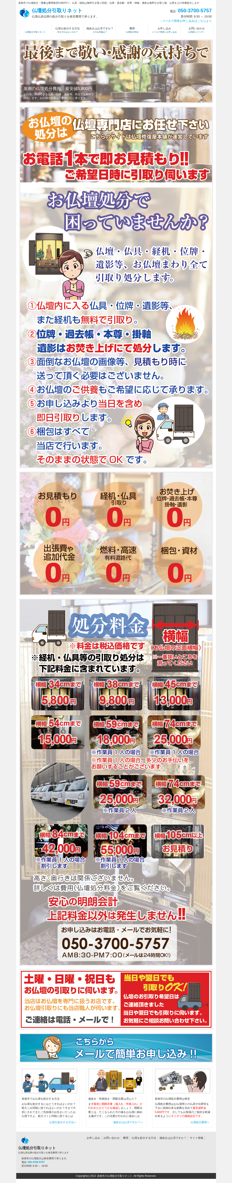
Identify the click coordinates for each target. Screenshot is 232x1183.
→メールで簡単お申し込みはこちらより (185, 21)
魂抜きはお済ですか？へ (128, 1122)
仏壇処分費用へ (200, 1122)
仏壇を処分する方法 (144, 1137)
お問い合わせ (111, 1137)
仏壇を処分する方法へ (62, 1122)
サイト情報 (196, 1137)
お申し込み (93, 1137)
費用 (125, 1137)
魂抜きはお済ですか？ (172, 1137)
